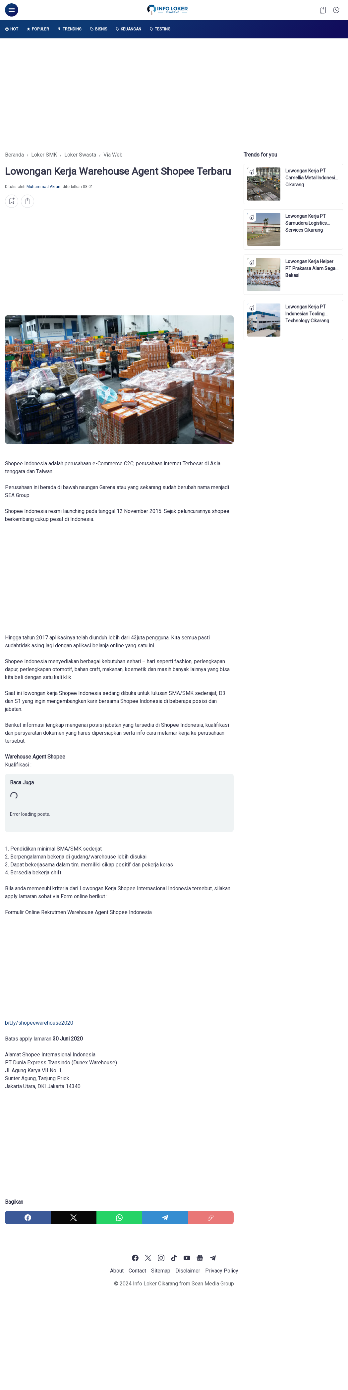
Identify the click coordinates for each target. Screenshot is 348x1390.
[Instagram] (161, 1258)
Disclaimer (187, 1271)
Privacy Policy (221, 1271)
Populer (38, 29)
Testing (159, 29)
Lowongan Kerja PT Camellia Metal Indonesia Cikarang (311, 174)
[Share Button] (27, 201)
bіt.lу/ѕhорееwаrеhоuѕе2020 (39, 1023)
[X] (73, 1217)
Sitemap (160, 1271)
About (117, 1271)
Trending (69, 29)
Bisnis (98, 29)
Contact (137, 1271)
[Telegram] (165, 1217)
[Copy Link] (211, 1217)
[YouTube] (187, 1258)
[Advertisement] (174, 94)
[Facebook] (28, 1217)
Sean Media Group (213, 1283)
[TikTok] (174, 1258)
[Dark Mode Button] (336, 10)
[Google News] (200, 1258)
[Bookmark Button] (323, 10)
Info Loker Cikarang (155, 1283)
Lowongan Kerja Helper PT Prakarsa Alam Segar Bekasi (311, 265)
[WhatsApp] (119, 1217)
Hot (11, 29)
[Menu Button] (11, 10)
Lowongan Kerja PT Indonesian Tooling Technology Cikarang (307, 310)
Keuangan (128, 29)
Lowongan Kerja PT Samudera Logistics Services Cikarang (306, 220)
